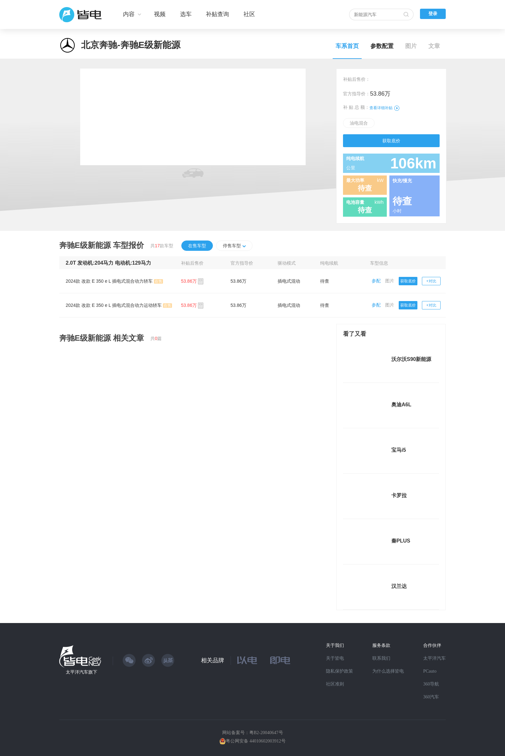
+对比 (431, 281)
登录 (432, 13)
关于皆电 (335, 658)
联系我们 (381, 658)
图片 (411, 46)
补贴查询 (217, 14)
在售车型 (197, 245)
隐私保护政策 (339, 671)
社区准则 (335, 684)
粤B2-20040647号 (266, 732)
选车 (186, 14)
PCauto (429, 671)
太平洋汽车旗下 (81, 672)
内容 (129, 14)
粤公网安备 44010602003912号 (256, 741)
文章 (434, 46)
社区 (249, 14)
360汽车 (431, 697)
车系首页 (347, 46)
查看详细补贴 (384, 108)
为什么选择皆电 (388, 671)
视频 (160, 14)
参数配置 (382, 46)
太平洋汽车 (434, 658)
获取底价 (391, 140)
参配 (376, 280)
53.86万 (238, 281)
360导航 (431, 684)
